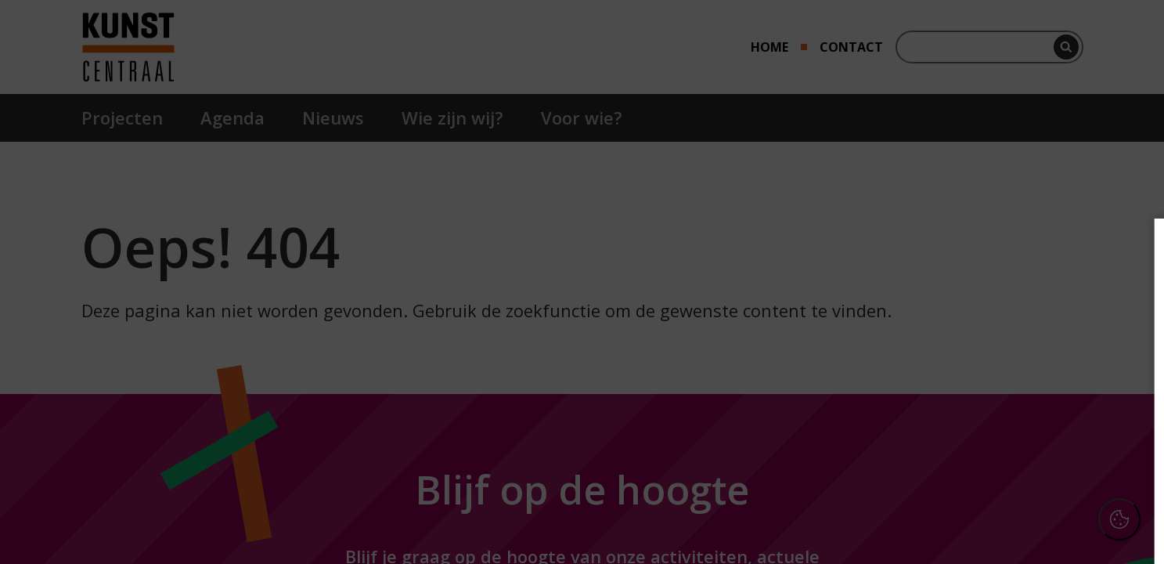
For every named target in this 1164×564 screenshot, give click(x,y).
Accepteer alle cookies (1031, 476)
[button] (1015, 370)
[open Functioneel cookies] (1126, 373)
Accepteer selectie (1031, 522)
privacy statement (981, 320)
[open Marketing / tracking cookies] (1126, 420)
